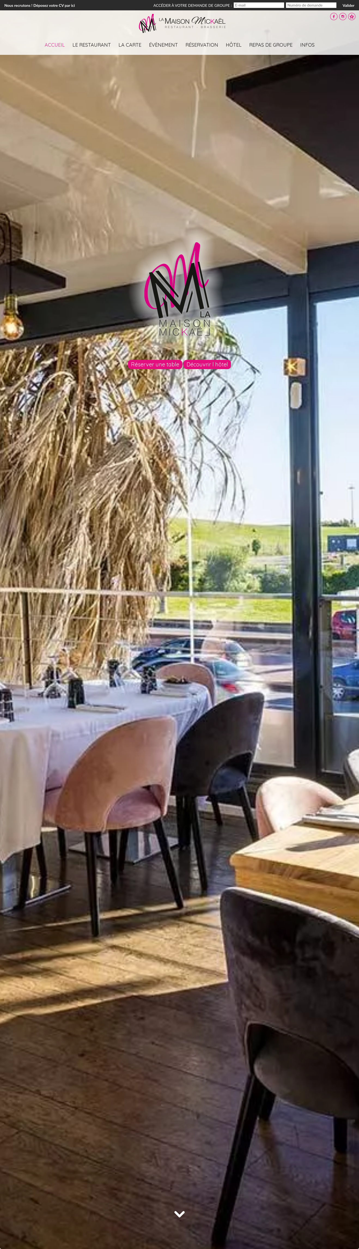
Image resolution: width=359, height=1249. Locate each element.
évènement (163, 45)
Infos (307, 45)
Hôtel (234, 45)
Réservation (201, 45)
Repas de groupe (271, 45)
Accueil (55, 45)
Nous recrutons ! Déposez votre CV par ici (39, 5)
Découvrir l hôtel (207, 364)
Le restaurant (91, 45)
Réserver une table (155, 364)
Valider (348, 5)
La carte (129, 45)
